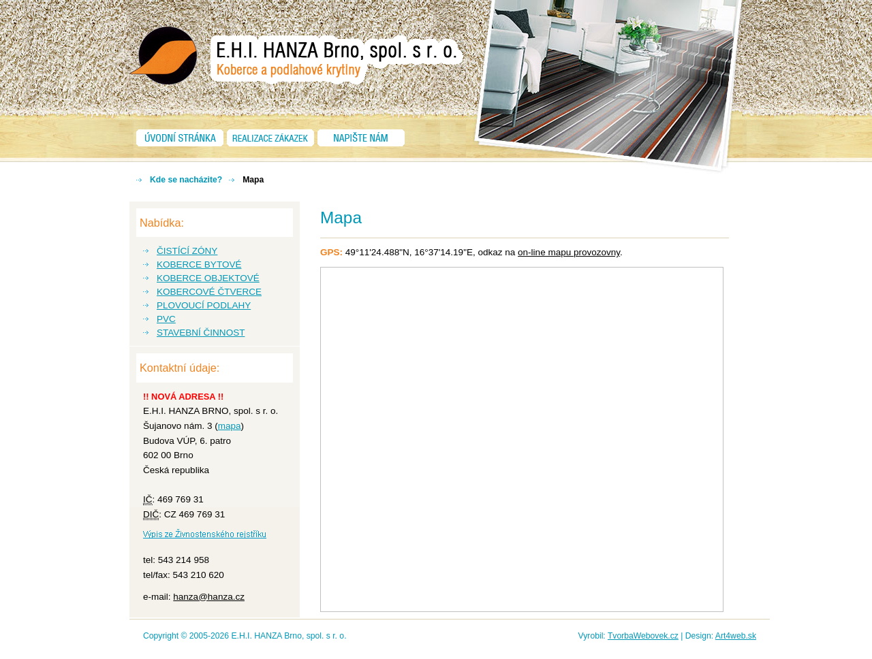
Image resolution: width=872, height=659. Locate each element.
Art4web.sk (735, 636)
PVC (166, 319)
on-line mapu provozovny (569, 252)
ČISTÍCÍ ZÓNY (187, 251)
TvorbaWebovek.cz (643, 636)
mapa (229, 426)
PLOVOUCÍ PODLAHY (204, 305)
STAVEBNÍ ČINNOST (201, 332)
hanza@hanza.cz (209, 597)
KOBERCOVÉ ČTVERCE (209, 292)
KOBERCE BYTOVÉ (199, 264)
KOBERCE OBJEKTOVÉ (208, 278)
